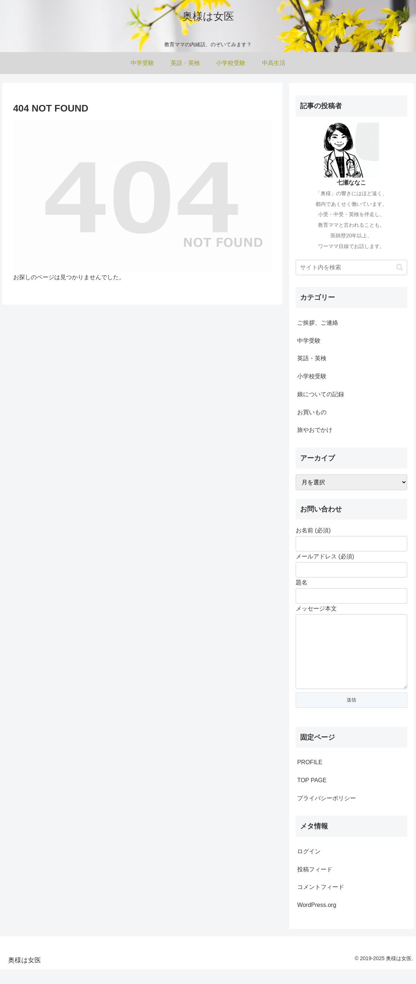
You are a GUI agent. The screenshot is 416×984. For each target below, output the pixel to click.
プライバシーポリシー (326, 813)
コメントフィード (320, 902)
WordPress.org (316, 919)
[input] (351, 267)
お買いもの (311, 412)
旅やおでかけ (314, 430)
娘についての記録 (320, 394)
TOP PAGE (311, 795)
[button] (399, 267)
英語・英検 (311, 358)
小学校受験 (311, 376)
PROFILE (309, 777)
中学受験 (309, 341)
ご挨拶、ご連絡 (317, 323)
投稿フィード (314, 884)
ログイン (309, 866)
